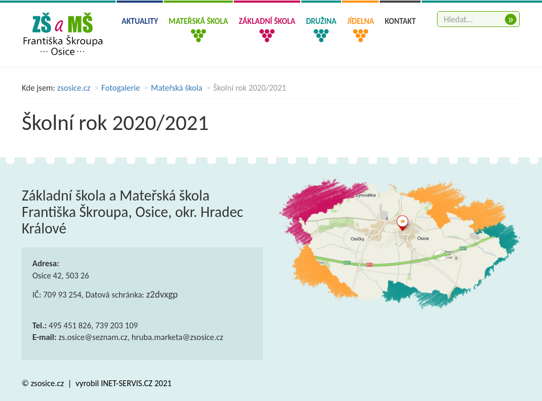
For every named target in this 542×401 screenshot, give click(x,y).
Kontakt (400, 21)
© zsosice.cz (44, 383)
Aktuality (139, 21)
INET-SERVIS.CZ (126, 383)
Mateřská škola (177, 88)
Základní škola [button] (267, 21)
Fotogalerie (120, 88)
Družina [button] (321, 21)
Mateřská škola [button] (198, 21)
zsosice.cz (74, 88)
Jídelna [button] (360, 21)
